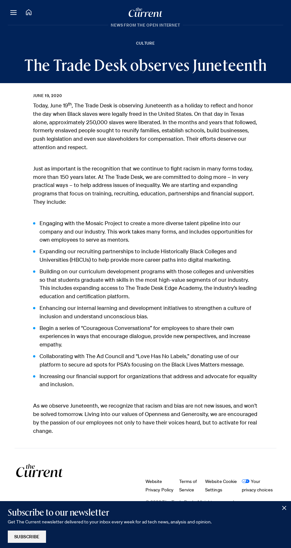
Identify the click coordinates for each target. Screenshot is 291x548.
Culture (145, 43)
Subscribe (27, 537)
